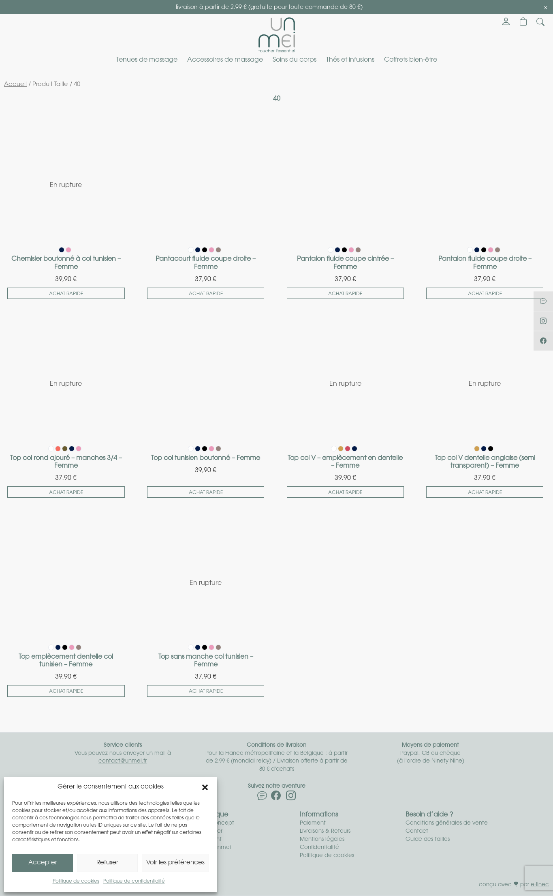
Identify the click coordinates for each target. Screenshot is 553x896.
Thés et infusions (350, 60)
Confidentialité (319, 847)
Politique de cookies (76, 881)
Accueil (15, 85)
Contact (417, 831)
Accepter (42, 863)
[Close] (545, 7)
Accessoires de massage (225, 60)
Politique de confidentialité (134, 881)
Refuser (107, 863)
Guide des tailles (428, 839)
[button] (205, 787)
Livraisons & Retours (325, 831)
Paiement (313, 823)
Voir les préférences (175, 863)
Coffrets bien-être (410, 60)
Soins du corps (294, 60)
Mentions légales (322, 839)
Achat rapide (66, 294)
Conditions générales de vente (447, 823)
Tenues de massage (146, 60)
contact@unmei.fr (122, 761)
